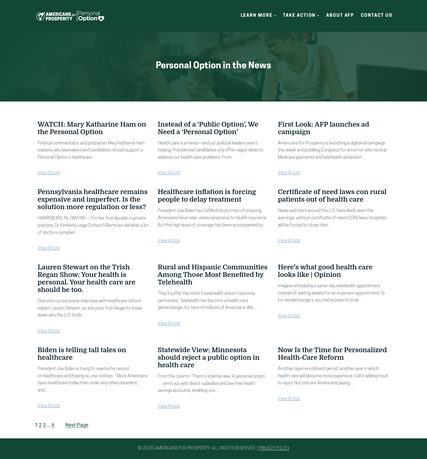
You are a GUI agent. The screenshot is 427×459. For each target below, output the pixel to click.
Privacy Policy (274, 448)
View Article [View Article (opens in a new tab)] (49, 173)
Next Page (76, 425)
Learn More (257, 15)
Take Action (299, 15)
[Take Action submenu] (318, 15)
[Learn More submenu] (275, 15)
